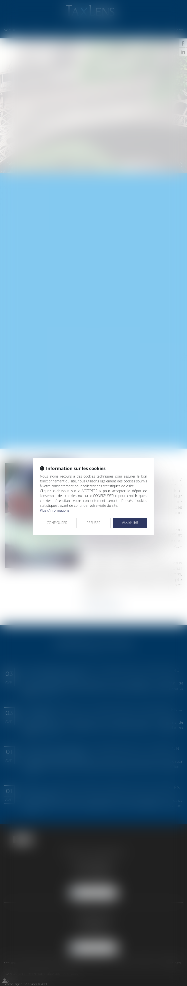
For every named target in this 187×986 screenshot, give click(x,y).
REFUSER (94, 522)
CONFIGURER (57, 522)
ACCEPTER (130, 522)
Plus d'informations (54, 510)
